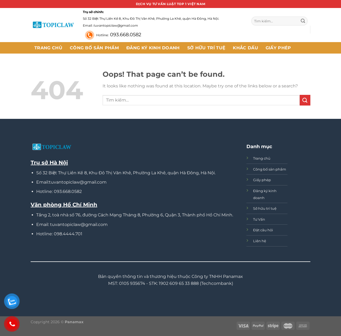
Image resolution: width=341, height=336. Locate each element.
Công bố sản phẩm (94, 47)
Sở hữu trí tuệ (206, 47)
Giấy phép (278, 47)
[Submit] (302, 21)
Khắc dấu (245, 47)
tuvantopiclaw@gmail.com (116, 25)
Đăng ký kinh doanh (153, 47)
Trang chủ (48, 47)
